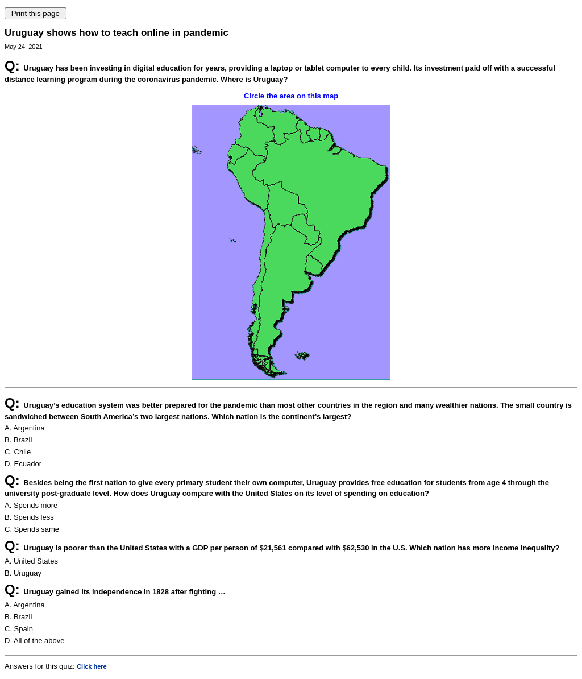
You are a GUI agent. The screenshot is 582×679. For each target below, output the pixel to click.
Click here (92, 666)
